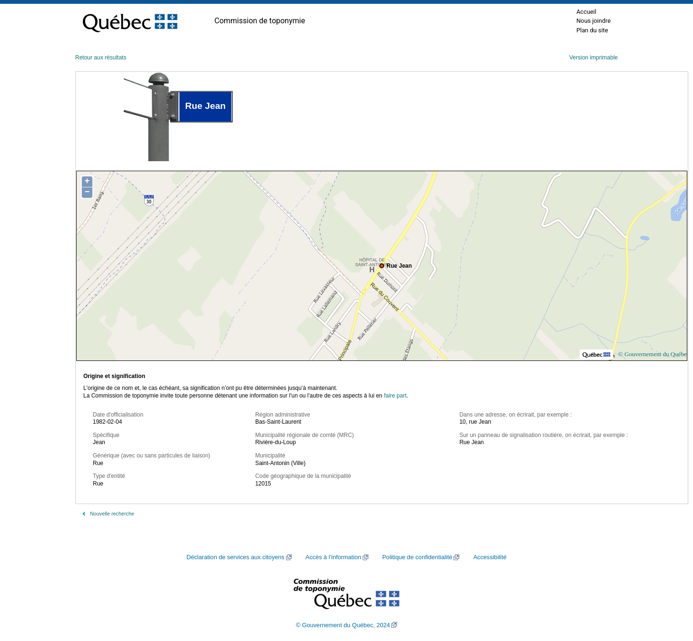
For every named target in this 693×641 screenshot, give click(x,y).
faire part (395, 395)
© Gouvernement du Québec (654, 354)
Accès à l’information (333, 557)
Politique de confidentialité (417, 557)
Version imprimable (593, 57)
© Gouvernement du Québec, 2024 (343, 625)
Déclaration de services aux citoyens (236, 557)
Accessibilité (489, 557)
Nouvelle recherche (112, 513)
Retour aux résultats (100, 57)
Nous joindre (593, 20)
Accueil (586, 11)
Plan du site (592, 30)
